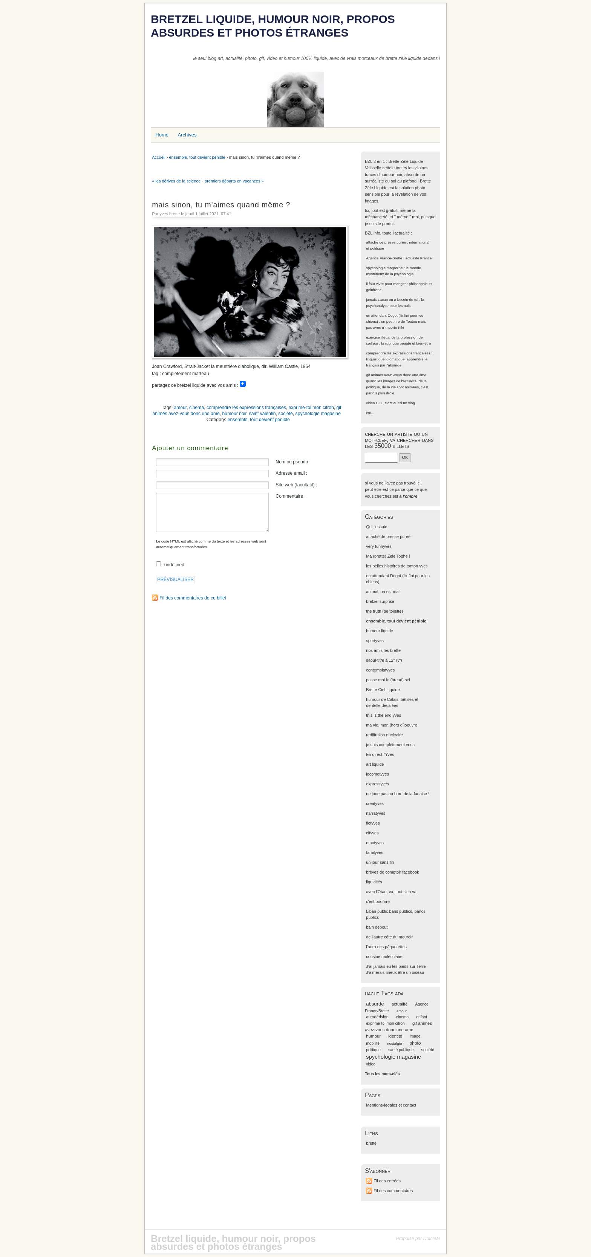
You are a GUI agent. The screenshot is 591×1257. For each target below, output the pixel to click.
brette (371, 1143)
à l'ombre (408, 496)
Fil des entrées (387, 1181)
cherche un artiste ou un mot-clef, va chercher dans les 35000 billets (399, 440)
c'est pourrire (378, 901)
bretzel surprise (380, 601)
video (370, 403)
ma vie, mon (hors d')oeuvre (391, 725)
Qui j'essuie (376, 526)
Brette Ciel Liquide (383, 689)
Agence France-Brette (384, 258)
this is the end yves (383, 715)
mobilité (373, 1043)
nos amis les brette (383, 650)
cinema (196, 407)
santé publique (401, 1050)
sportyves (375, 640)
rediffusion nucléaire (384, 735)
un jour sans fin (380, 862)
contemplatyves (380, 670)
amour (180, 407)
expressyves (377, 784)
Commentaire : (291, 496)
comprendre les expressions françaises (246, 407)
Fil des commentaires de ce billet (192, 598)
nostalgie (394, 1043)
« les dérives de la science (176, 181)
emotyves (375, 842)
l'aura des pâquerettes (386, 946)
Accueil (158, 157)
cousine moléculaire (384, 956)
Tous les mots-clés (382, 1074)
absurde (375, 1004)
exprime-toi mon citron (311, 407)
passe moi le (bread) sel (388, 680)
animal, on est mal (383, 591)
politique (373, 1050)
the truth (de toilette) (384, 611)
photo (415, 1043)
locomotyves (377, 774)
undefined (174, 564)
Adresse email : (291, 473)
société (285, 413)
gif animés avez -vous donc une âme (396, 375)
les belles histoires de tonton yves (397, 566)
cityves (372, 833)
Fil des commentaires (393, 1190)
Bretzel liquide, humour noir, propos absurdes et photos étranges (273, 26)
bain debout (376, 927)
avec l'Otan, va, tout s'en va (391, 891)
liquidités (374, 882)
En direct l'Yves (380, 754)
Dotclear (431, 1238)
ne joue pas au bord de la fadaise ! (397, 793)
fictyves (373, 823)
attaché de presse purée (386, 242)
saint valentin (262, 413)
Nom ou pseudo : (293, 461)
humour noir (234, 413)
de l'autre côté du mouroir (389, 937)
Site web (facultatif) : (296, 484)
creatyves (375, 803)
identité (395, 1036)
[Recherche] (381, 457)
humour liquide (379, 630)
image (415, 1036)
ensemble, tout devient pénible (197, 157)
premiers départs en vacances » (234, 181)
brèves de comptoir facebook (392, 872)
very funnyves (378, 546)
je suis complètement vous (390, 744)
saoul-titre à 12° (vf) (384, 660)
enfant (421, 1017)
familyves (374, 852)
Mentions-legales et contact (391, 1105)
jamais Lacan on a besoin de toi (392, 299)
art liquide (375, 764)
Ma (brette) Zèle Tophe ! (388, 556)
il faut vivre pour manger (386, 284)
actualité (400, 1004)
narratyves (375, 813)
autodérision (377, 1017)
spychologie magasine (318, 413)
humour (373, 1036)
